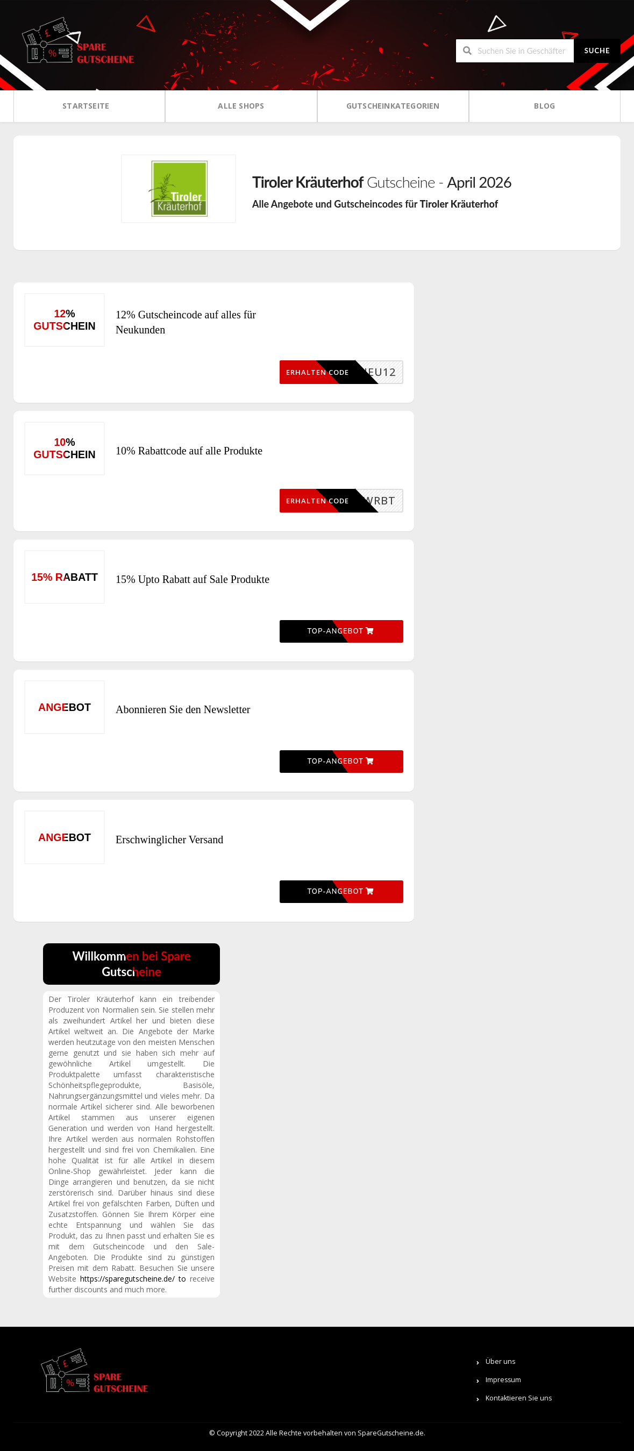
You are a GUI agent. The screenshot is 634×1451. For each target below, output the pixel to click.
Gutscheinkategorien (393, 106)
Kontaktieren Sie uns (519, 1398)
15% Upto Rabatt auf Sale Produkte (192, 579)
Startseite (85, 106)
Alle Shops (241, 106)
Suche (597, 50)
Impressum (503, 1379)
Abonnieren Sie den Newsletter (183, 709)
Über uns (500, 1361)
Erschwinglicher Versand (169, 839)
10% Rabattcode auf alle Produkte (189, 451)
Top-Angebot (340, 631)
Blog (544, 106)
